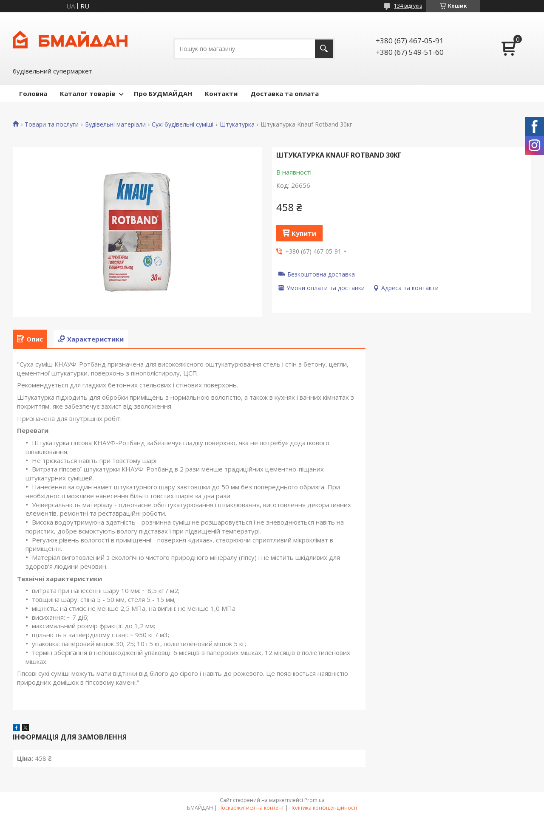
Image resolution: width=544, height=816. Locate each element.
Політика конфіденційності (323, 807)
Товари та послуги (52, 124)
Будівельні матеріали (115, 124)
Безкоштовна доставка (321, 274)
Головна (33, 93)
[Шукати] (324, 49)
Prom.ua (314, 800)
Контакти (221, 93)
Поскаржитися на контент (251, 807)
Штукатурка (237, 124)
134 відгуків (408, 5)
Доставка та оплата (284, 93)
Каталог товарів (87, 93)
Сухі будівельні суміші (182, 124)
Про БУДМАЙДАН (163, 93)
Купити (304, 233)
